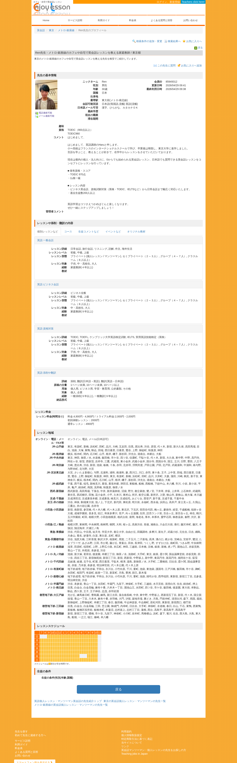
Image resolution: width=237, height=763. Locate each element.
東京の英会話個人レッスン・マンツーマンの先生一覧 (135, 701)
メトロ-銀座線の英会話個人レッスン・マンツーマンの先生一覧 (71, 704)
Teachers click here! (193, 1)
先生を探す (21, 731)
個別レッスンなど (47, 231)
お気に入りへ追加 (191, 65)
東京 (51, 30)
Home (46, 20)
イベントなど (113, 231)
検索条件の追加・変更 (149, 41)
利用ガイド (104, 20)
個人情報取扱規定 (131, 735)
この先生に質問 (166, 65)
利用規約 (126, 731)
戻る (200, 48)
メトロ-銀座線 (66, 30)
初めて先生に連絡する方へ (30, 735)
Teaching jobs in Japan (134, 753)
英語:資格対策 (45, 328)
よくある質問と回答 (161, 20)
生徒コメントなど (88, 231)
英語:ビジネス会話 (48, 284)
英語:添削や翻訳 (46, 372)
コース (68, 231)
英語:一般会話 (45, 240)
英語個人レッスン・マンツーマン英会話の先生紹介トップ (68, 701)
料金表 (132, 20)
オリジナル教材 (136, 231)
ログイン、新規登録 (168, 1)
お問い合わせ (190, 20)
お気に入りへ (194, 41)
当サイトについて (131, 742)
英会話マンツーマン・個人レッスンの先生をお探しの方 (153, 750)
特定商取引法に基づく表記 (136, 738)
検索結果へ (174, 41)
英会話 (41, 30)
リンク (125, 746)
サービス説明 (75, 20)
